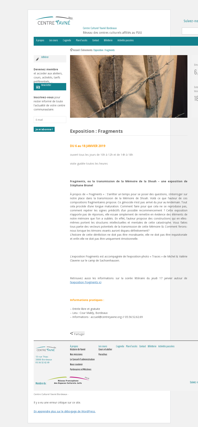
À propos (40, 40)
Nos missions (76, 354)
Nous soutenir (76, 364)
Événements (86, 50)
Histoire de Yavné (77, 349)
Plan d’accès (81, 40)
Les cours (53, 40)
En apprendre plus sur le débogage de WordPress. (65, 411)
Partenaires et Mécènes (80, 369)
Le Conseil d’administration (82, 359)
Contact (95, 40)
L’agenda (67, 40)
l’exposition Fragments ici (85, 282)
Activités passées (126, 40)
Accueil (76, 50)
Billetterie (108, 40)
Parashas (103, 354)
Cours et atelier (105, 349)
